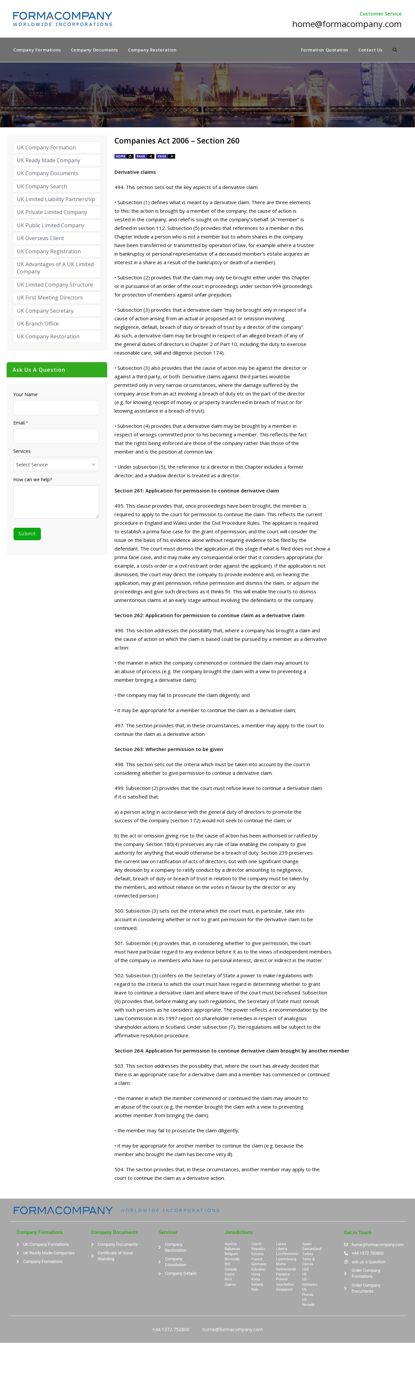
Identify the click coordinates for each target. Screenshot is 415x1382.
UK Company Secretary (45, 311)
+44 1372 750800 (170, 1330)
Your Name (25, 395)
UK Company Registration (49, 252)
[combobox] (56, 465)
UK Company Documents (48, 174)
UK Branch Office (38, 324)
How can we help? (32, 481)
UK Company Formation (46, 148)
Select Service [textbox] (32, 465)
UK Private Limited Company (52, 213)
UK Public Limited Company (50, 226)
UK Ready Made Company (48, 161)
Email (20, 423)
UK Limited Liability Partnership (56, 200)
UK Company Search (42, 187)
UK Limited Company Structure (55, 285)
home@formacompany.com (233, 1330)
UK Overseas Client (40, 239)
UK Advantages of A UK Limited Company (55, 269)
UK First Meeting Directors (50, 298)
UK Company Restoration (48, 337)
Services (22, 452)
